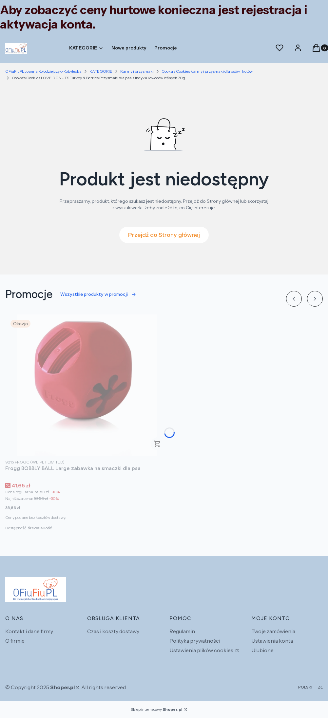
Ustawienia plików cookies (201, 650)
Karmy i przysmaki (137, 71)
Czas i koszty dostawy (113, 631)
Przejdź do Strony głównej (164, 234)
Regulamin (182, 631)
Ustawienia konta (272, 640)
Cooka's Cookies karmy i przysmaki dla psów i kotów (207, 71)
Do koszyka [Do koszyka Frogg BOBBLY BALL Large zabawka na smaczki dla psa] (157, 443)
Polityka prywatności (194, 640)
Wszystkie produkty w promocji (98, 294)
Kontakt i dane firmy (29, 631)
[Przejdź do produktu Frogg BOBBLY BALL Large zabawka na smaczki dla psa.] (87, 385)
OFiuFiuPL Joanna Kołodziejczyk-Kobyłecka (43, 71)
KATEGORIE (100, 71)
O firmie (15, 640)
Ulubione (262, 650)
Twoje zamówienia (273, 631)
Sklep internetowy (157, 709)
